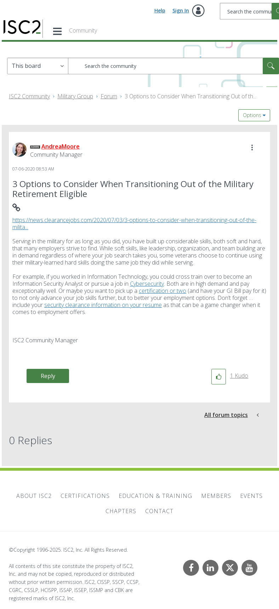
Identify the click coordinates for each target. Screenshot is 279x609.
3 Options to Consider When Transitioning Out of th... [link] (190, 96)
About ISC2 (34, 496)
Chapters (121, 511)
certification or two (162, 291)
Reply (48, 376)
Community (83, 30)
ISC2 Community (29, 96)
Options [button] (252, 115)
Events (251, 496)
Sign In (180, 10)
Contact (159, 511)
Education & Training (155, 496)
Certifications (85, 496)
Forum (109, 96)
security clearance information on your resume (103, 305)
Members (216, 496)
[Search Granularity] (37, 66)
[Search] (173, 66)
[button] (252, 147)
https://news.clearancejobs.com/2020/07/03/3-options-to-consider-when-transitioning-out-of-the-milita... (134, 223)
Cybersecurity (147, 284)
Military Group (75, 96)
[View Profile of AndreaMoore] (60, 146)
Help (159, 10)
